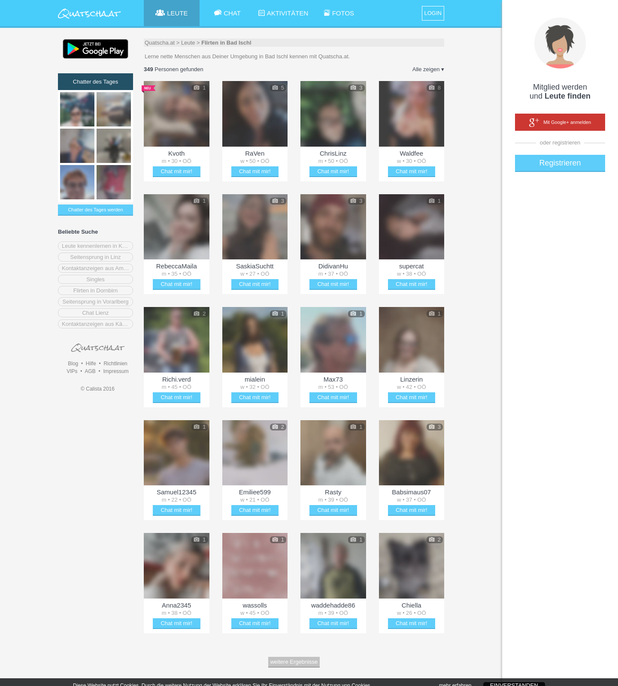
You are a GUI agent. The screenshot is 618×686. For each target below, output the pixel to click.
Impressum (115, 371)
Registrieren (560, 163)
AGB (90, 371)
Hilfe (91, 364)
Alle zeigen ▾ (428, 69)
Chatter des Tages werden (95, 209)
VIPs (72, 371)
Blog (73, 364)
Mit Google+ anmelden (560, 122)
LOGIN (433, 13)
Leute (188, 42)
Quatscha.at (160, 42)
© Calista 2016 (98, 389)
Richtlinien (115, 364)
